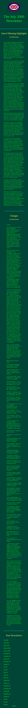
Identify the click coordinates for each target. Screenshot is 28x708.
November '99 (7, 656)
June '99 (5, 669)
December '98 (7, 685)
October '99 (6, 658)
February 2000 (7, 648)
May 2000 (6, 640)
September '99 (7, 661)
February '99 (7, 680)
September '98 (7, 693)
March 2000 (6, 645)
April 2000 (6, 642)
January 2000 (7, 650)
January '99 (6, 683)
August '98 (6, 696)
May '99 (5, 672)
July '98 (5, 699)
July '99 (5, 667)
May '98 (5, 704)
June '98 (5, 701)
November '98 (7, 688)
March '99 (6, 677)
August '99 (6, 664)
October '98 (6, 691)
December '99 (7, 653)
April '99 (6, 675)
